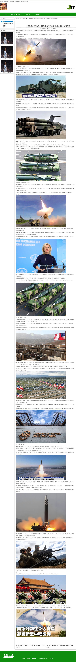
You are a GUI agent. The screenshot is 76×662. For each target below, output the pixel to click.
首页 (5, 14)
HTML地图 (51, 658)
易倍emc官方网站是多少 (24, 18)
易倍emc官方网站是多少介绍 (16, 15)
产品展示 (27, 14)
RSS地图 (46, 658)
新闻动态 (38, 14)
